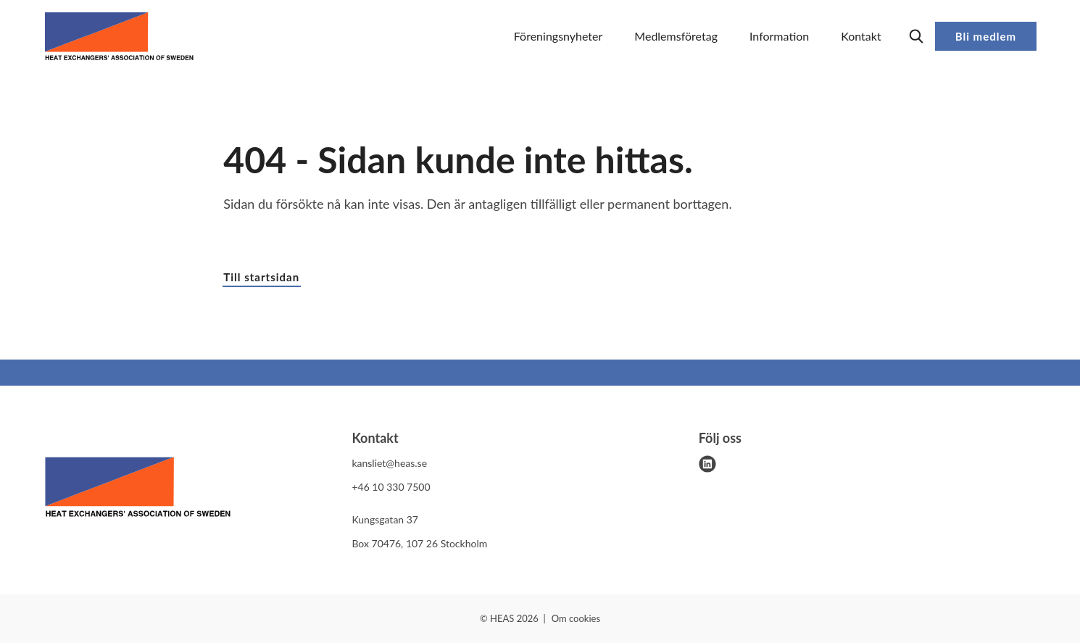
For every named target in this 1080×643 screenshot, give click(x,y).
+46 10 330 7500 (391, 487)
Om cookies (576, 618)
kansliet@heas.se (389, 463)
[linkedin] (707, 464)
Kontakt (861, 36)
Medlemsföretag (676, 36)
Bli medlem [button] (985, 36)
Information (779, 36)
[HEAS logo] (137, 489)
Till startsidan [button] (261, 276)
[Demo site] (119, 36)
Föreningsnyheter (558, 36)
